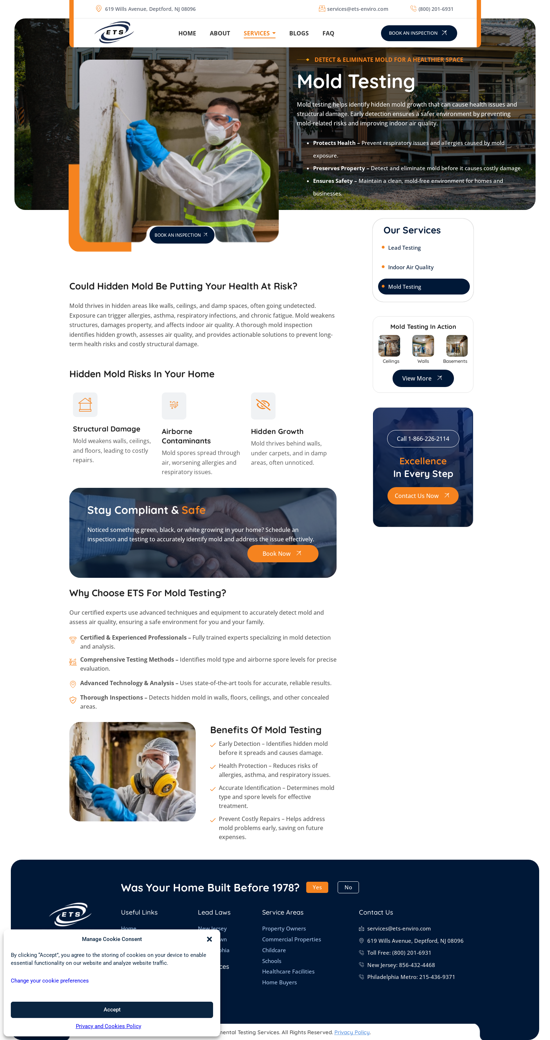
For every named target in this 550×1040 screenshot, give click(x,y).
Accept (112, 1009)
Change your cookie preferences (50, 980)
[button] (209, 939)
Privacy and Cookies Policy (108, 1026)
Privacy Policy (352, 1032)
